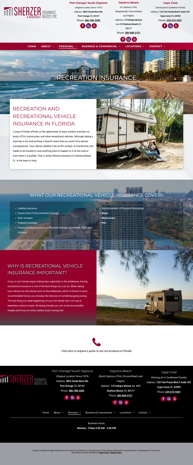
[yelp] (94, 26)
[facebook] (82, 26)
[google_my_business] (88, 26)
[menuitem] (32, 46)
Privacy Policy (116, 453)
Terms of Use (103, 453)
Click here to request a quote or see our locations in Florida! (96, 351)
